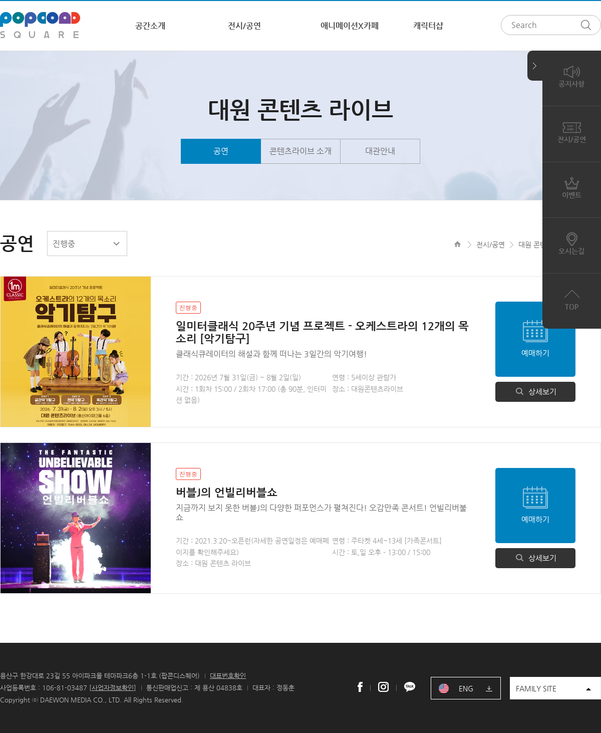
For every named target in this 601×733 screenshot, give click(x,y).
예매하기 (535, 353)
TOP (571, 299)
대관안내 (380, 151)
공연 (220, 151)
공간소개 (150, 26)
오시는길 (571, 243)
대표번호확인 (228, 675)
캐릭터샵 (428, 26)
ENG (466, 688)
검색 (588, 25)
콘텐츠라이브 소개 (300, 151)
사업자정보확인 (113, 687)
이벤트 (571, 187)
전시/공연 (244, 26)
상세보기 (535, 391)
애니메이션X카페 (350, 26)
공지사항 (571, 76)
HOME (457, 244)
